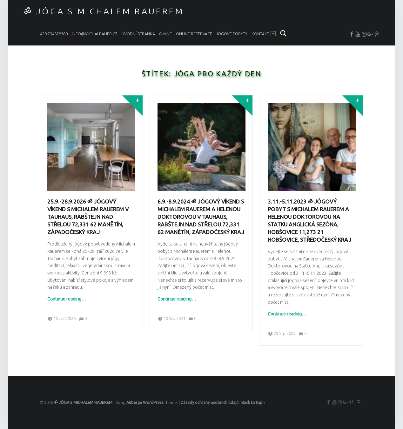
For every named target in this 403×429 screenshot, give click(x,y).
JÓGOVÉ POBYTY (231, 33)
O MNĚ (165, 33)
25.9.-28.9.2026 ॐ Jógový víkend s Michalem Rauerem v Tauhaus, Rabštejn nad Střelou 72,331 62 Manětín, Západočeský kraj (88, 216)
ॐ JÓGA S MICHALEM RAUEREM (104, 11)
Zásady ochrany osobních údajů (209, 402)
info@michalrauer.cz (95, 33)
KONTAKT (264, 33)
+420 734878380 (53, 33)
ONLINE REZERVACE (194, 33)
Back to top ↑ (253, 402)
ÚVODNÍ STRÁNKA (138, 33)
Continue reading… (66, 298)
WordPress (153, 402)
